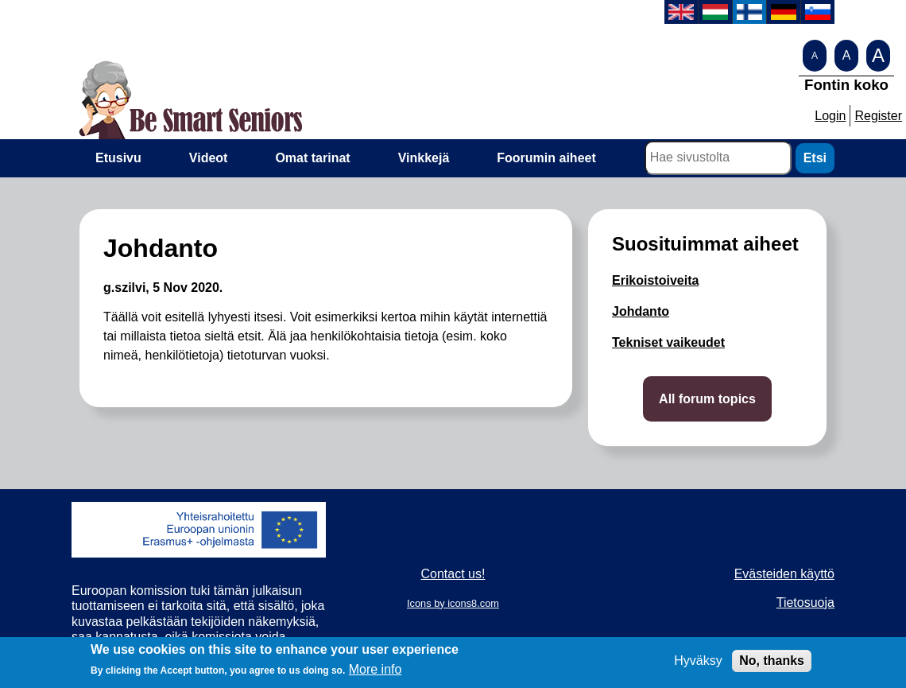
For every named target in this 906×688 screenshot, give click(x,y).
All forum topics (707, 399)
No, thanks (771, 665)
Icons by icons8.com (453, 603)
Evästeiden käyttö (784, 574)
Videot (208, 158)
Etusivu (118, 158)
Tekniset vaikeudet (668, 342)
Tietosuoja (805, 602)
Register (878, 115)
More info (375, 674)
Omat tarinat (312, 158)
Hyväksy (698, 665)
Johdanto (640, 311)
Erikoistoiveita (655, 280)
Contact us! (453, 574)
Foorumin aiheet (546, 158)
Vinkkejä (424, 158)
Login (830, 115)
